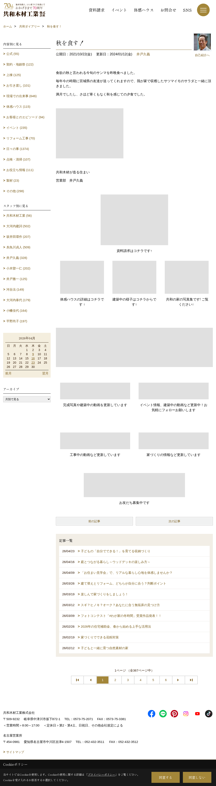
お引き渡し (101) (18, 85)
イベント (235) (16, 127)
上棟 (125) (13, 75)
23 (33, 362)
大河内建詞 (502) (18, 226)
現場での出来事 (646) (21, 96)
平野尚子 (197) (16, 321)
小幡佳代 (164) (16, 310)
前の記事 (94, 521)
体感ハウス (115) (18, 106)
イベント (119, 10)
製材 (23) (12, 180)
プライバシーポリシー (101, 774)
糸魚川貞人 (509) (18, 247)
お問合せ (168, 10)
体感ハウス (144, 10)
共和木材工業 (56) (19, 215)
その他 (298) (15, 191)
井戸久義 (143, 54)
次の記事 (174, 521)
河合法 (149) (15, 289)
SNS (187, 10)
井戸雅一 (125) (16, 279)
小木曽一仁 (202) (18, 268)
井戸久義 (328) (16, 258)
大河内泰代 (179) (18, 300)
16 (33, 358)
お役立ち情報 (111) (20, 170)
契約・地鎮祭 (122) (20, 64)
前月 (8, 373)
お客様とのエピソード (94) (25, 117)
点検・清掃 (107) (18, 159)
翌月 (45, 373)
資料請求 (97, 10)
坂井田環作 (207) (18, 236)
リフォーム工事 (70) (20, 138)
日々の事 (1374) (17, 149)
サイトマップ (15, 752)
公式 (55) (12, 54)
